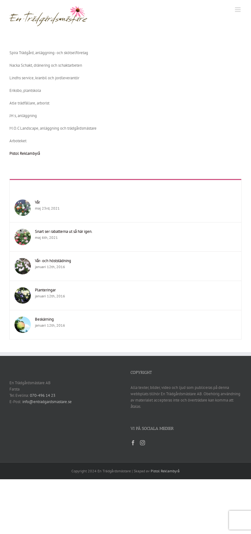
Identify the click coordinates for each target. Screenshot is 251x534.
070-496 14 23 (42, 395)
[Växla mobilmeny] (238, 9)
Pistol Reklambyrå (24, 153)
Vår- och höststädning (53, 260)
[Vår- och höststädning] (22, 261)
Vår (37, 202)
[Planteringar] (22, 290)
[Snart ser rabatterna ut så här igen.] (22, 231)
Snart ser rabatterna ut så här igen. (63, 231)
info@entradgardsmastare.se (47, 401)
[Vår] (22, 202)
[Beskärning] (22, 319)
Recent (125, 186)
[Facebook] (133, 442)
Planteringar (45, 290)
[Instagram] (142, 442)
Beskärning (44, 319)
